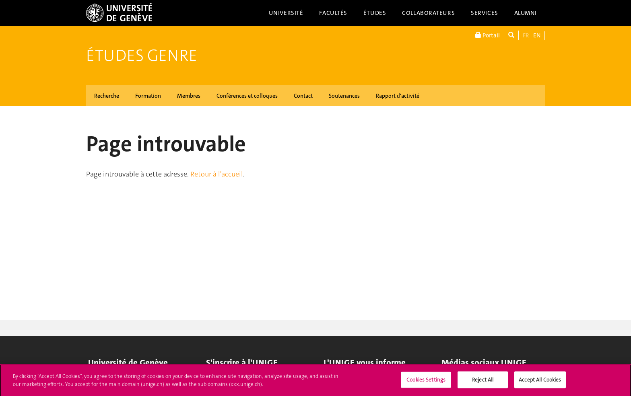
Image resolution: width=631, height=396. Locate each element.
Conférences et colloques (247, 95)
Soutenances (344, 95)
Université (286, 13)
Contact (303, 95)
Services (484, 13)
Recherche (106, 95)
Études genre (141, 55)
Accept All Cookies (540, 381)
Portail (487, 35)
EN (536, 35)
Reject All (482, 381)
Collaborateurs (428, 13)
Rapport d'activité (397, 95)
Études (374, 13)
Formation (148, 95)
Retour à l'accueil (216, 174)
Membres (188, 95)
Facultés (333, 13)
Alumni (525, 13)
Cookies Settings (425, 381)
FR (526, 35)
